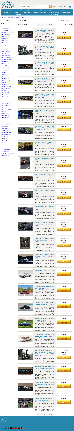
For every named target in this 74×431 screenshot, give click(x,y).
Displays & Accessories (55, 10)
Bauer (3, 42)
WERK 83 (4, 155)
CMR (3, 49)
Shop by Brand (54, 14)
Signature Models (6, 134)
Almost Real (5, 34)
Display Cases (5, 53)
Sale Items (19, 14)
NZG (3, 111)
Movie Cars (27, 12)
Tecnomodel (5, 145)
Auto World (5, 38)
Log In (65, 6)
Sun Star (4, 143)
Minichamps (5, 103)
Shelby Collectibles (6, 132)
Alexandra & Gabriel (7, 32)
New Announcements (7, 10)
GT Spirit (4, 63)
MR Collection (5, 92)
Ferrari (6, 12)
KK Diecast (4, 78)
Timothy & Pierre (6, 147)
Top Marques (5, 149)
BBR (3, 40)
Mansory (4, 97)
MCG (3, 90)
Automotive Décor (67, 12)
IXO (3, 70)
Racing (17, 12)
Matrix (3, 99)
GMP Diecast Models (7, 59)
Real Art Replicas (6, 124)
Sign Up (60, 6)
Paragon (4, 122)
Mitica (3, 107)
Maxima (4, 101)
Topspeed (4, 151)
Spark (23, 17)
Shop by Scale (42, 10)
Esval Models (5, 55)
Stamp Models (5, 140)
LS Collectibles (5, 84)
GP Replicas (5, 61)
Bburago (4, 45)
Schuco (4, 130)
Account (55, 6)
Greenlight (4, 66)
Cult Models (5, 51)
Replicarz (4, 126)
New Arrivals (19, 10)
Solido (3, 136)
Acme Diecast (5, 30)
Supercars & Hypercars (40, 12)
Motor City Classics (6, 109)
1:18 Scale (17, 17)
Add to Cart (64, 37)
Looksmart (5, 88)
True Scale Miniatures (7, 153)
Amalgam (4, 36)
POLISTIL (4, 117)
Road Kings (5, 128)
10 (51, 24)
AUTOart (4, 28)
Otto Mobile (5, 115)
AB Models (4, 26)
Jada (3, 76)
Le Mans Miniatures (7, 86)
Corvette (67, 10)
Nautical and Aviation (53, 12)
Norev (3, 113)
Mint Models (5, 105)
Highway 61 (5, 68)
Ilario (3, 72)
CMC (3, 47)
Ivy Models (4, 74)
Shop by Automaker (30, 10)
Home (3, 17)
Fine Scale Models (6, 57)
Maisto (4, 94)
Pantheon (4, 120)
